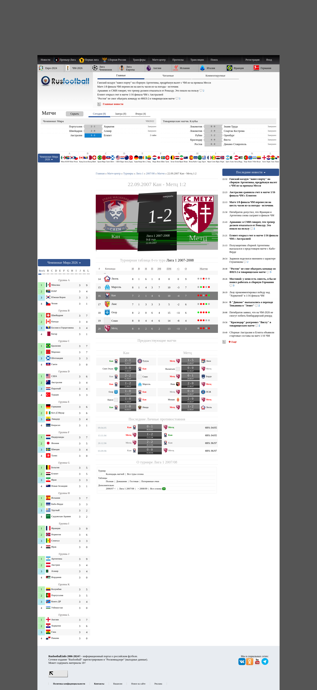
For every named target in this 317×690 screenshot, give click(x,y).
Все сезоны (157, 488)
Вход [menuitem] (269, 59)
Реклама (158, 684)
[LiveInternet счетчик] (58, 676)
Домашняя (121, 481)
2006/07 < (111, 488)
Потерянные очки (150, 481)
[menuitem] (115, 59)
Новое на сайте (138, 684)
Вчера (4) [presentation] (140, 113)
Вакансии (117, 684)
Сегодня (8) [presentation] (99, 113)
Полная (109, 481)
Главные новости (113, 104)
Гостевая (134, 481)
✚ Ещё (232, 341)
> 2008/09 (142, 488)
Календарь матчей (115, 474)
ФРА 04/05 (211, 427)
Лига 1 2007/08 (165, 462)
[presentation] (70, 113)
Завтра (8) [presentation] (120, 113)
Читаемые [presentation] (168, 75)
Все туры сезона (135, 474)
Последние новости (250, 172)
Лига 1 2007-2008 (158, 236)
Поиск (214, 59)
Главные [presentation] (121, 75)
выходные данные (136, 659)
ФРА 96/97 (211, 443)
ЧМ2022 (150, 121)
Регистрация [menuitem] (252, 59)
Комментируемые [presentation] (215, 75)
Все (40, 270)
